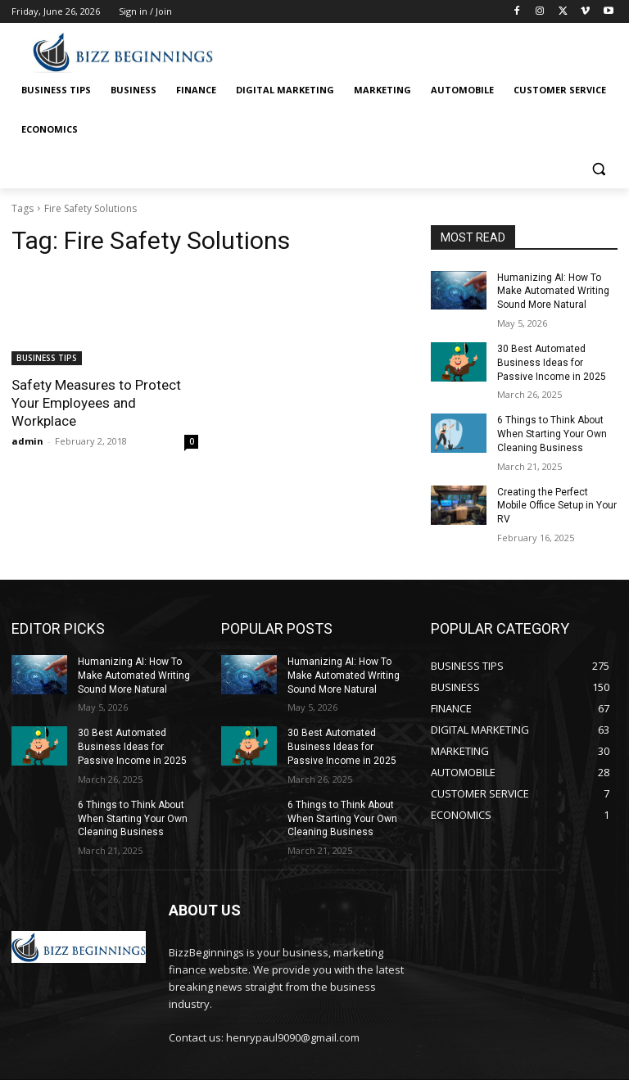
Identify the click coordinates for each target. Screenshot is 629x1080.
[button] (598, 169)
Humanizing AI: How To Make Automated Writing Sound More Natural (553, 291)
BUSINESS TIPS (46, 358)
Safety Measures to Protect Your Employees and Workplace (96, 403)
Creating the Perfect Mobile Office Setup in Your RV (557, 506)
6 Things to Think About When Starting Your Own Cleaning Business (552, 434)
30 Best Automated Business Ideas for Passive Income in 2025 (551, 362)
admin (27, 441)
